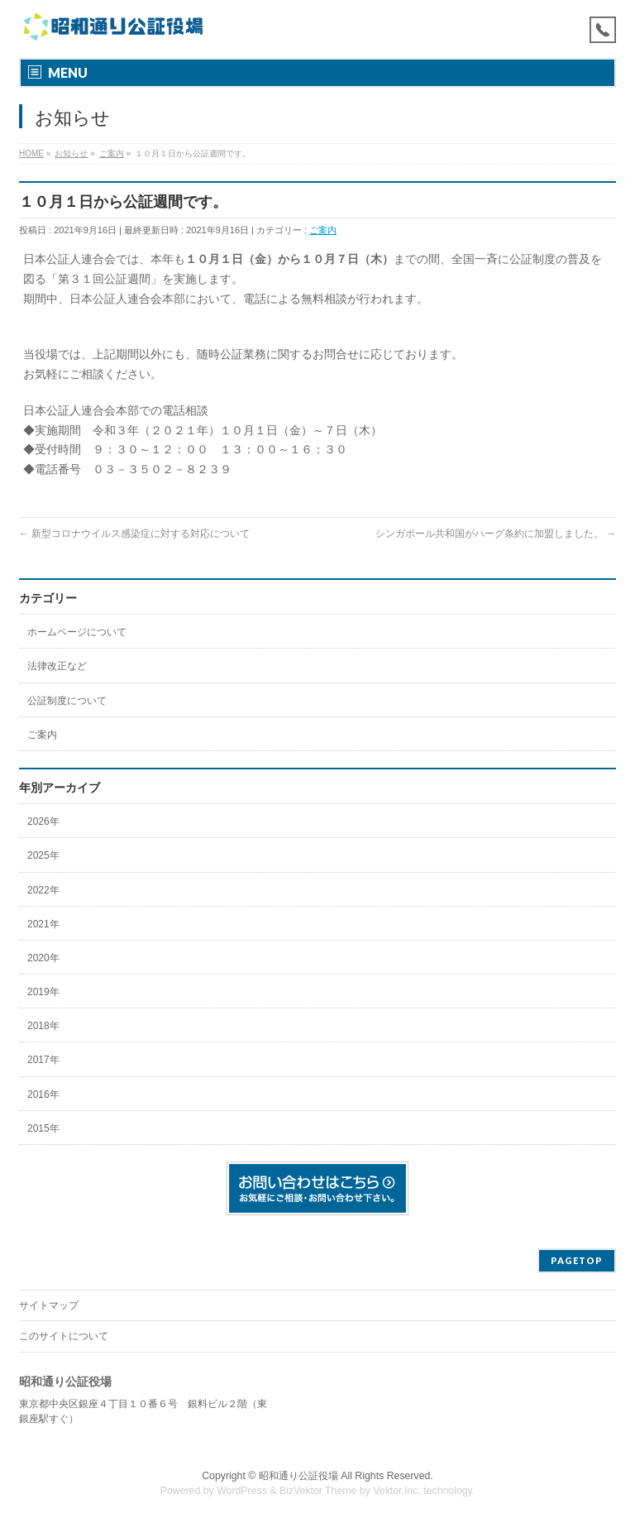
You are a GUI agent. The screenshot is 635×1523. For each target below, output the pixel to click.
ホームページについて (77, 632)
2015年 (43, 1128)
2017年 (43, 1060)
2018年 (43, 1026)
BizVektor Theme (318, 1491)
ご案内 (111, 153)
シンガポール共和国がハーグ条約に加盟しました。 (495, 533)
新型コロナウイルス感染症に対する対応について (134, 533)
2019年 (43, 992)
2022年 (43, 890)
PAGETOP (577, 1260)
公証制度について (67, 700)
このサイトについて (63, 1336)
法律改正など (57, 666)
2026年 (43, 821)
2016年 (43, 1094)
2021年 (43, 924)
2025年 (43, 855)
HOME (31, 153)
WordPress (242, 1491)
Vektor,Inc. (397, 1491)
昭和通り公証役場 (298, 1476)
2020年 (43, 958)
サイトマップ (49, 1305)
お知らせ (71, 153)
